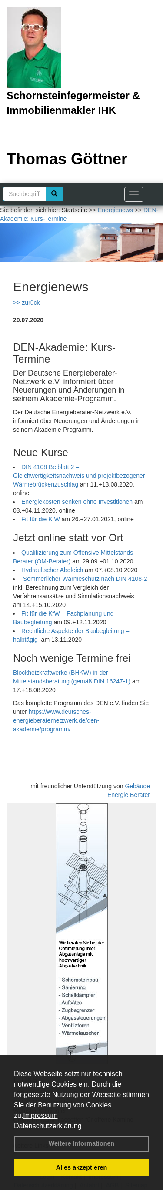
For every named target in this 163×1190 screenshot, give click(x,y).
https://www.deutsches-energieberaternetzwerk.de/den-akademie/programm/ (56, 720)
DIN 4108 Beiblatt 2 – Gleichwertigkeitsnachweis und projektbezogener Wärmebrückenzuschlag (79, 475)
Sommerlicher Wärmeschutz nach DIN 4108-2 (85, 578)
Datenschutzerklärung (48, 1126)
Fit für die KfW (40, 519)
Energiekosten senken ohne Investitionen (77, 501)
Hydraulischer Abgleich (52, 570)
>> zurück (26, 302)
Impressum (40, 1115)
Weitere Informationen (82, 1143)
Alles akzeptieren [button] (81, 1167)
